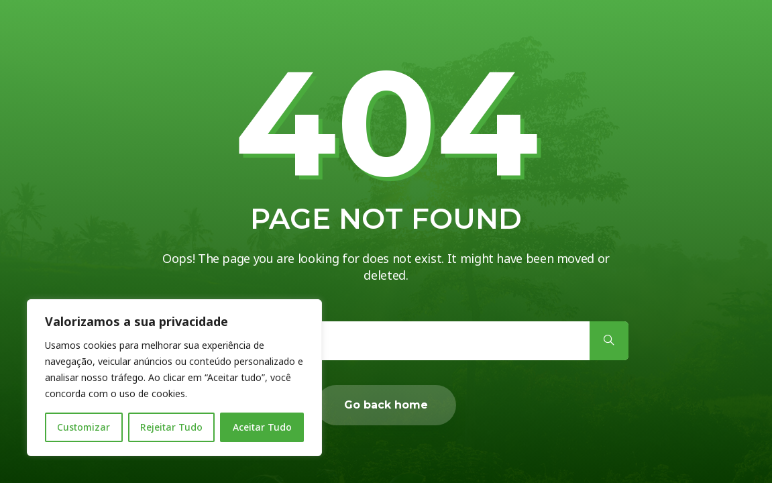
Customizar (83, 427)
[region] (174, 377)
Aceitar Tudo (262, 427)
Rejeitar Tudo (171, 427)
